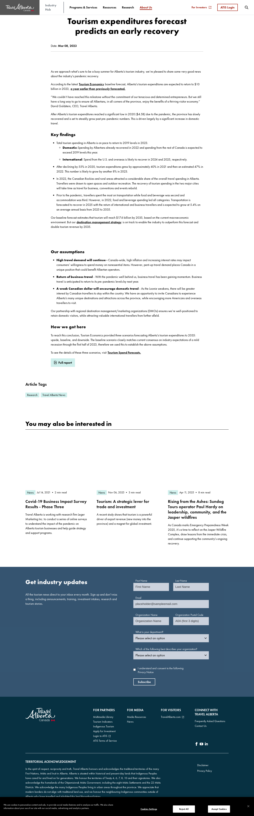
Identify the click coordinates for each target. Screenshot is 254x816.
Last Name (181, 581)
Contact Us (201, 726)
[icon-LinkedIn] (206, 744)
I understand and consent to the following (160, 670)
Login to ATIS (100, 736)
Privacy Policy (204, 771)
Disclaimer (202, 765)
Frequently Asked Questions (210, 721)
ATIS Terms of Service (105, 741)
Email (138, 598)
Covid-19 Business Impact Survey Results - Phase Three (56, 504)
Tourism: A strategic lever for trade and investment (123, 504)
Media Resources (136, 717)
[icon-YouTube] (201, 744)
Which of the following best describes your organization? (166, 649)
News (130, 721)
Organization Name (146, 615)
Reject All (183, 810)
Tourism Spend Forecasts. (124, 352)
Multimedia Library (103, 717)
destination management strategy (99, 222)
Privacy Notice (146, 672)
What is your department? (149, 632)
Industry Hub (50, 7)
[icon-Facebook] (196, 744)
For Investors (201, 7)
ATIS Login (227, 7)
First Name (141, 581)
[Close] (248, 807)
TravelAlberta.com (171, 717)
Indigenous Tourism (103, 726)
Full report (65, 363)
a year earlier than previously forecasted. (98, 89)
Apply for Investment (104, 731)
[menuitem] (83, 7)
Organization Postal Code (189, 615)
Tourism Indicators (103, 721)
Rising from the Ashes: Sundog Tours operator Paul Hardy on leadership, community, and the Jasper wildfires (197, 509)
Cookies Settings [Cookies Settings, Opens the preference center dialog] (149, 810)
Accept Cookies (219, 810)
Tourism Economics (91, 84)
